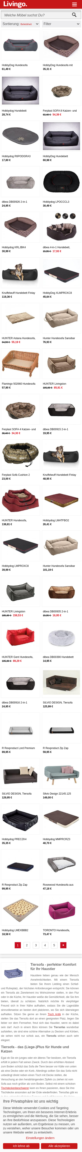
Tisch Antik (54, 1014)
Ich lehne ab (21, 1146)
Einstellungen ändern (40, 1138)
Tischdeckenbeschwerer (15, 1088)
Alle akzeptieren (59, 1146)
